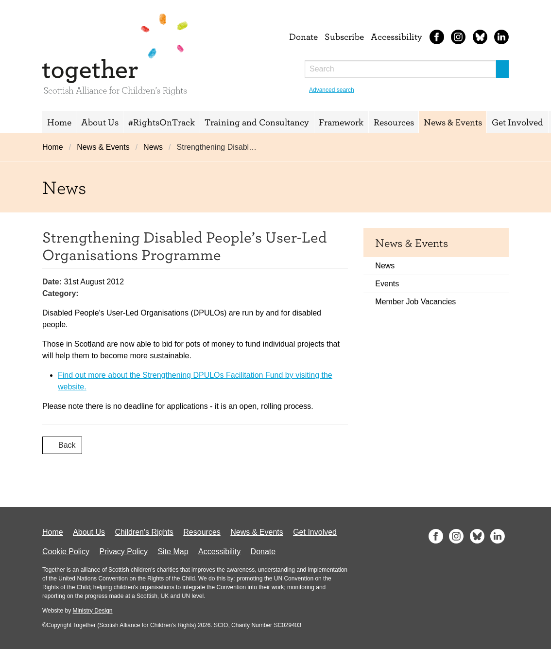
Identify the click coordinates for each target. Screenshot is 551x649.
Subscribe (344, 36)
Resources (394, 122)
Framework (341, 122)
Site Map (172, 551)
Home (59, 122)
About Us (100, 122)
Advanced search (331, 90)
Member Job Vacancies (415, 302)
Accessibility (396, 36)
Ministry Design (92, 610)
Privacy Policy (123, 551)
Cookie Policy (65, 551)
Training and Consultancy (257, 122)
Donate (303, 36)
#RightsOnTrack (161, 122)
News (153, 147)
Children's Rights (144, 532)
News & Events (453, 122)
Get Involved (517, 122)
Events (387, 284)
